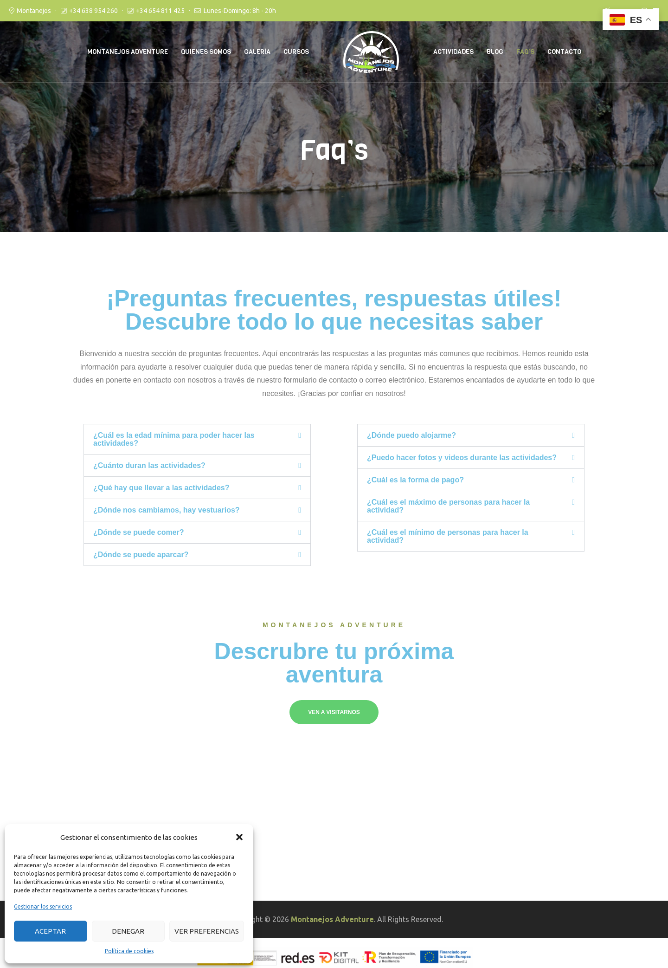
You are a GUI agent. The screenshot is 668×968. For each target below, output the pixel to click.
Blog (495, 51)
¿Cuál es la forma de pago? (415, 480)
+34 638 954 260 (93, 10)
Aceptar (50, 931)
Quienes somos (206, 51)
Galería (257, 51)
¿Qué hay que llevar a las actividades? (161, 488)
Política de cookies (129, 951)
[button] (239, 837)
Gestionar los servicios (43, 906)
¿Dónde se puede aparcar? (140, 555)
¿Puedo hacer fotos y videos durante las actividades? (462, 457)
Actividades (453, 51)
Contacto (564, 51)
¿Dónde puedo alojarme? (411, 435)
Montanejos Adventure (127, 51)
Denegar (128, 931)
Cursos (296, 51)
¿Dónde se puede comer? (138, 532)
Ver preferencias (206, 931)
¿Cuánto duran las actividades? (149, 465)
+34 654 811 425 (160, 10)
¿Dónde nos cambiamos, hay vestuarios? (166, 510)
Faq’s (525, 51)
